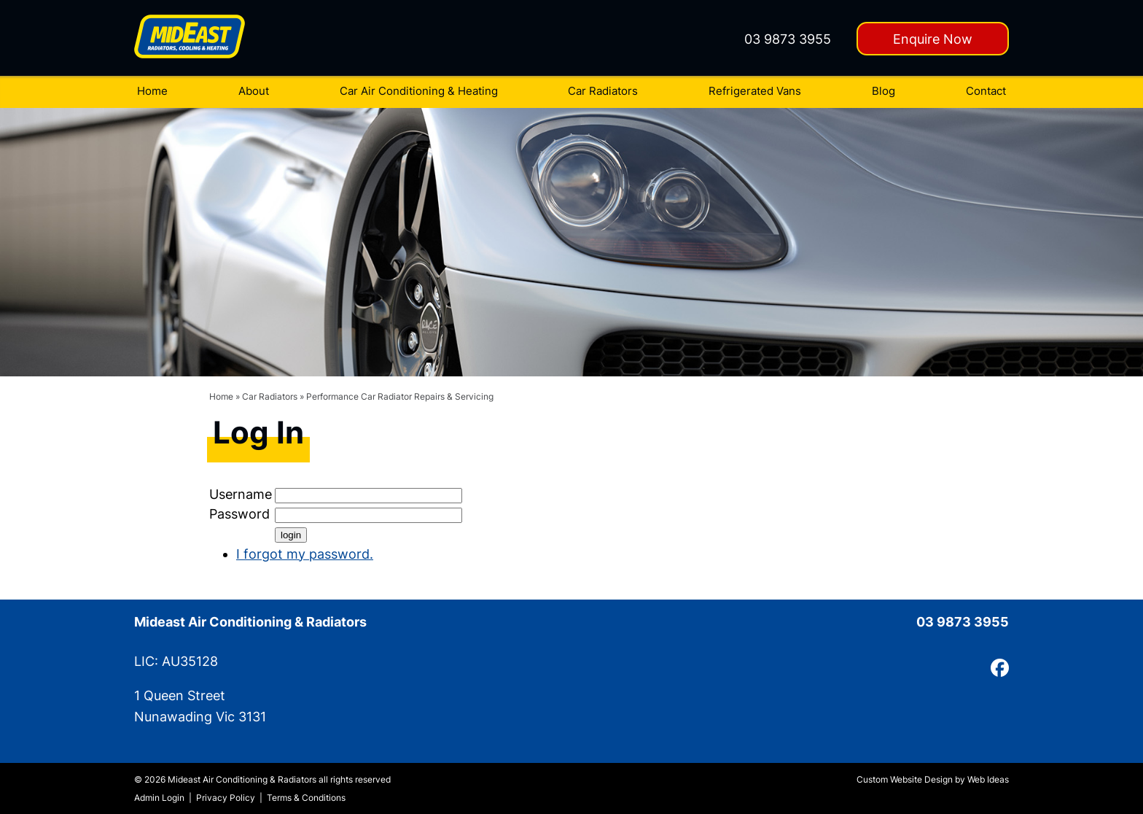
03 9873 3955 (787, 39)
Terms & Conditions (306, 797)
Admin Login (159, 797)
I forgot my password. (304, 554)
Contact (986, 91)
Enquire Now (932, 39)
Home (152, 91)
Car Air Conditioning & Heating (419, 91)
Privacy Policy (225, 797)
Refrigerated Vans (755, 91)
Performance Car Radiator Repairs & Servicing (400, 396)
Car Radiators (603, 91)
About (253, 91)
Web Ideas (988, 779)
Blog (883, 91)
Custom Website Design (905, 779)
